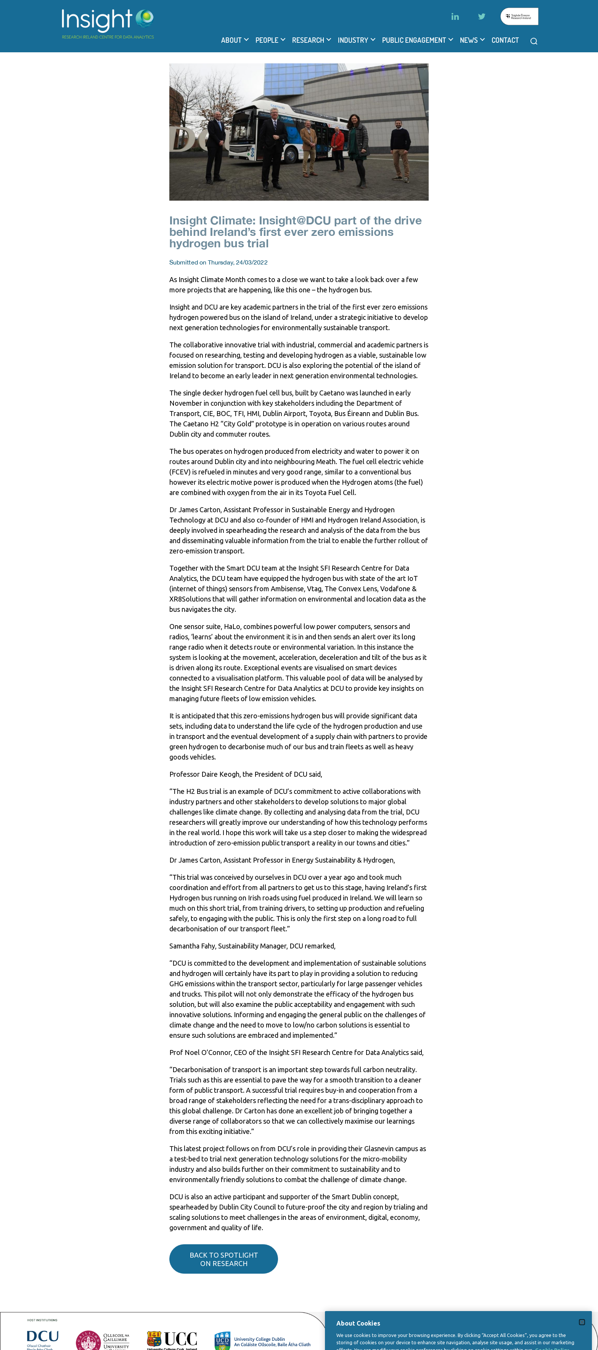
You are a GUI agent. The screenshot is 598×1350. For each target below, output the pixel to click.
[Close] (582, 1336)
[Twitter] (481, 16)
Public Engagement (414, 40)
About (231, 40)
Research (308, 40)
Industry (353, 40)
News (469, 40)
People (267, 40)
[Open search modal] (533, 41)
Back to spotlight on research (224, 1259)
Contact (505, 40)
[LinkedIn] (455, 16)
